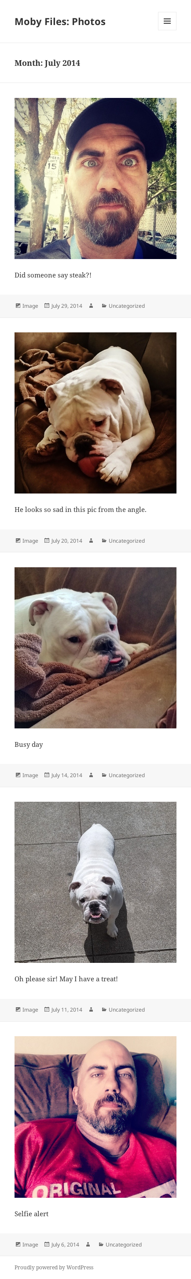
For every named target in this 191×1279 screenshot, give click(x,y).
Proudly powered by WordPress (54, 1267)
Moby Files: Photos (60, 21)
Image (30, 306)
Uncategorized (127, 306)
